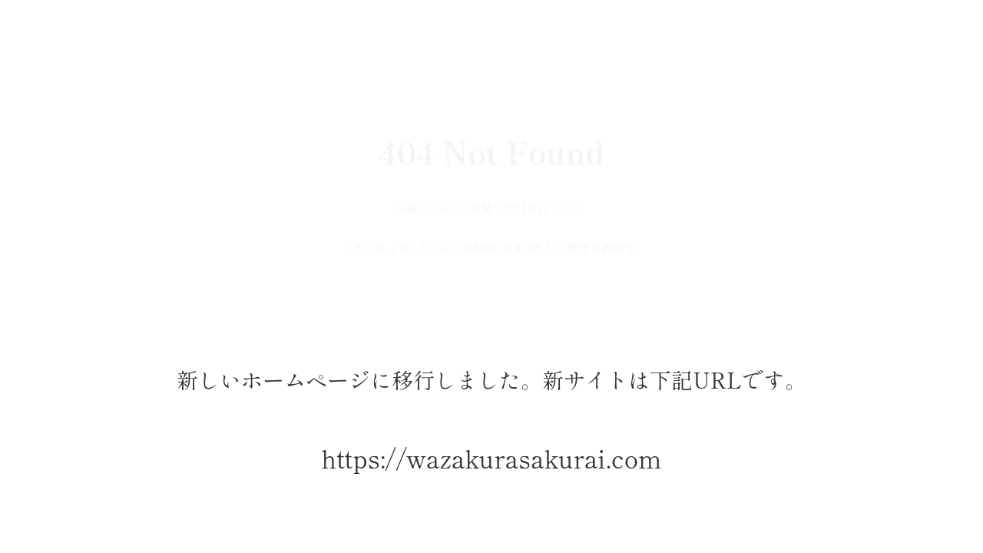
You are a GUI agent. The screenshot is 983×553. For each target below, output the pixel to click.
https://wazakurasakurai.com (491, 458)
